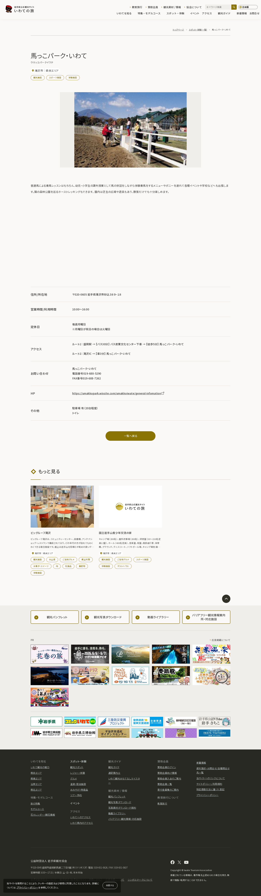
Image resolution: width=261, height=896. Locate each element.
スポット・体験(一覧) (198, 29)
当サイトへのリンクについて (210, 778)
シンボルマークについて (140, 879)
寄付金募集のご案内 (168, 789)
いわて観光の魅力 (40, 767)
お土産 (52, 559)
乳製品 (68, 566)
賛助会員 (153, 7)
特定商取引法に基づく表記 (210, 789)
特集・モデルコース (151, 13)
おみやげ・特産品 (79, 789)
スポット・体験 (177, 13)
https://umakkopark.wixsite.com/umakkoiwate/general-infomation (118, 393)
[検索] (234, 7)
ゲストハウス (123, 566)
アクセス (208, 13)
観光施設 (37, 77)
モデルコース (37, 809)
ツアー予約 (76, 795)
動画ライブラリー (117, 813)
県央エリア (36, 772)
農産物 (82, 566)
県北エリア (36, 789)
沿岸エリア (36, 784)
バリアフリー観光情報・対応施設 (125, 818)
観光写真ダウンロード (119, 802)
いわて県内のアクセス (81, 822)
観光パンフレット (117, 796)
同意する (110, 885)
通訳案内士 (114, 772)
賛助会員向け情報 (167, 772)
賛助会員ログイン (166, 767)
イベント (194, 13)
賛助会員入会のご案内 (169, 778)
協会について (194, 7)
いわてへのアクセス (80, 817)
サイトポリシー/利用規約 (209, 783)
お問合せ (254, 13)
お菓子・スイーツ (41, 566)
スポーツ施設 (55, 77)
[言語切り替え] (248, 7)
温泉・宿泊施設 (78, 784)
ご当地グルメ (68, 559)
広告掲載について (221, 640)
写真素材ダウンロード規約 (122, 807)
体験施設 (73, 77)
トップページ (178, 29)
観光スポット (76, 767)
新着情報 (242, 13)
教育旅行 (137, 7)
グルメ (73, 778)
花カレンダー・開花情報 (43, 814)
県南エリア (36, 778)
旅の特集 (35, 803)
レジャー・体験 (77, 772)
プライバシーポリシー (27, 887)
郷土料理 (86, 559)
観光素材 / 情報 (172, 7)
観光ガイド (226, 13)
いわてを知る (126, 13)
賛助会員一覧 (164, 784)
